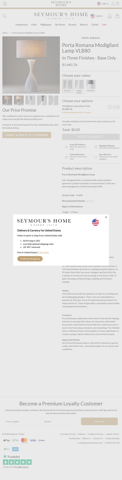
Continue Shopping (30, 259)
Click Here (43, 252)
